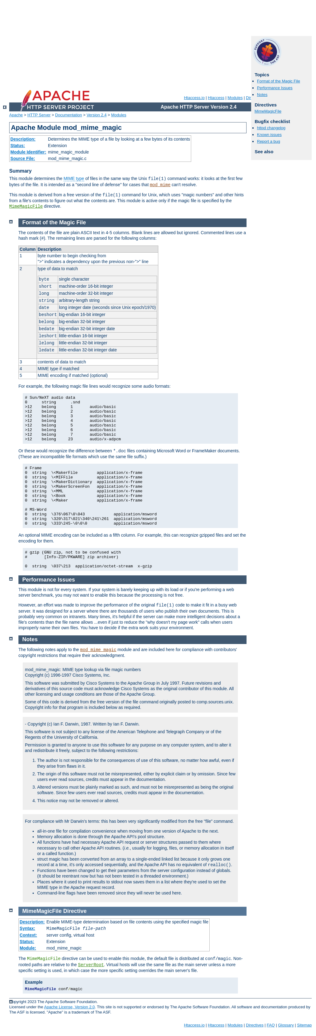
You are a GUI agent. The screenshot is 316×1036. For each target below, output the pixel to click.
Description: (23, 139)
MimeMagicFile (26, 206)
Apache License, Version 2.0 (69, 1007)
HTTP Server (39, 115)
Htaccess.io (194, 97)
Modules (235, 97)
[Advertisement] (156, 43)
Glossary (286, 1025)
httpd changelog (271, 128)
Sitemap (304, 1025)
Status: (17, 145)
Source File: (22, 158)
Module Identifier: (28, 152)
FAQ (271, 1025)
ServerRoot (91, 964)
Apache (16, 115)
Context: (28, 935)
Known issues (269, 134)
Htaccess (216, 97)
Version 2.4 (97, 115)
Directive (75, 911)
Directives (254, 1025)
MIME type (74, 178)
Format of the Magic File (278, 81)
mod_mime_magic (98, 649)
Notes (262, 94)
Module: (28, 948)
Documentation (68, 115)
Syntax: (27, 928)
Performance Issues (275, 88)
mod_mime (160, 184)
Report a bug (268, 141)
